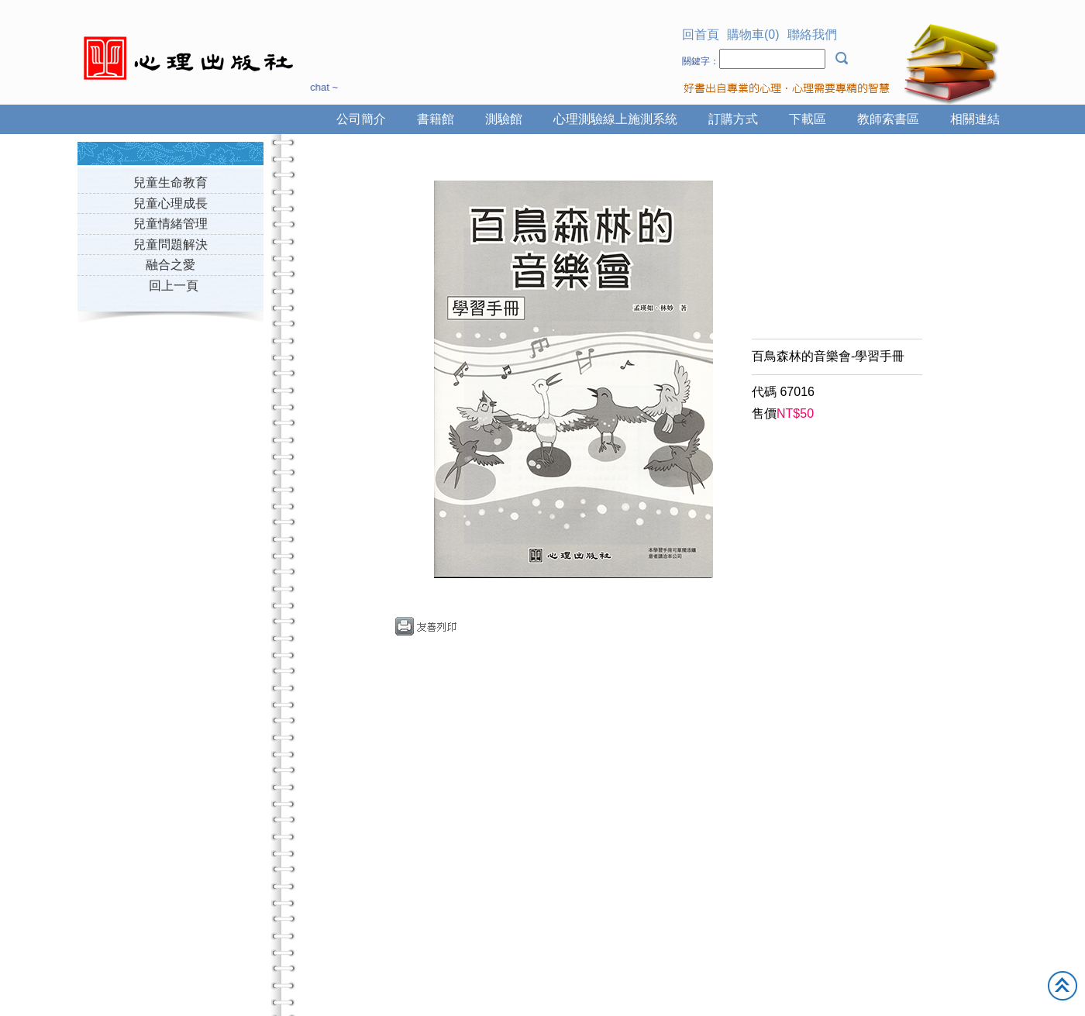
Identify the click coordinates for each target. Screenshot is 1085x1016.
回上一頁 (173, 285)
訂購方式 (733, 119)
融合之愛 (170, 264)
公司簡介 (361, 119)
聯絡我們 (812, 34)
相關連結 (975, 119)
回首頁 (700, 34)
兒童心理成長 (170, 203)
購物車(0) (753, 34)
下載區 (807, 119)
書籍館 (435, 119)
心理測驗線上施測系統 (615, 119)
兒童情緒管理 (170, 223)
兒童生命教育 (170, 182)
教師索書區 (888, 119)
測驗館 (503, 119)
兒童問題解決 (170, 244)
